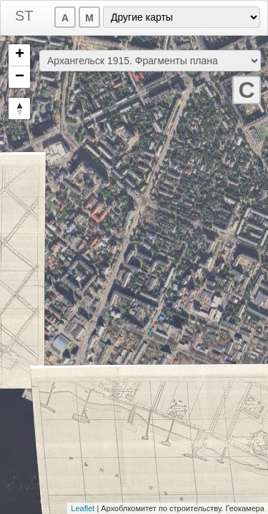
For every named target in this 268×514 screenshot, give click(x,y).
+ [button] (19, 55)
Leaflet (82, 508)
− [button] (19, 77)
